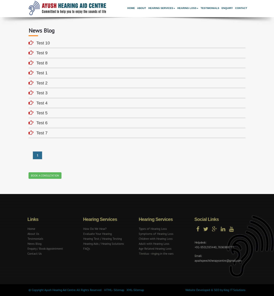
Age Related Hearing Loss (154, 248)
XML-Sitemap (135, 290)
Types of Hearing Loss (152, 229)
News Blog (34, 243)
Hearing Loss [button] (187, 8)
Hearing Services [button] (161, 8)
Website (190, 290)
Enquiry (227, 8)
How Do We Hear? (94, 229)
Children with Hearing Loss (155, 239)
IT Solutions (237, 290)
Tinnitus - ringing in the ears (155, 253)
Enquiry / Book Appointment (44, 248)
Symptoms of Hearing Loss (155, 234)
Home (131, 8)
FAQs (85, 248)
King (226, 290)
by (221, 290)
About (141, 8)
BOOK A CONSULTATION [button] (45, 175)
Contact (241, 8)
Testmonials (34, 239)
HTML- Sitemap (114, 290)
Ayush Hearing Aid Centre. (60, 290)
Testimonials (210, 8)
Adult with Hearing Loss (153, 243)
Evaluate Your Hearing (96, 234)
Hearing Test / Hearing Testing (101, 239)
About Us (32, 234)
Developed (203, 290)
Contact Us (34, 253)
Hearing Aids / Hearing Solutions (102, 243)
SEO (216, 290)
